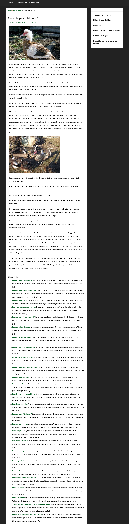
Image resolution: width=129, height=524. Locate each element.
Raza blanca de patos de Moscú (24, 347)
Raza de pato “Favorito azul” (22, 280)
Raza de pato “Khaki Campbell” (23, 317)
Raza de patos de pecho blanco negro (26, 367)
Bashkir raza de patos (20, 384)
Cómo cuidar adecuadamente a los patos (27, 514)
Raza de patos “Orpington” (22, 414)
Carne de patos (18, 431)
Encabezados (22, 3)
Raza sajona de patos (20, 424)
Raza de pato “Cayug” (20, 300)
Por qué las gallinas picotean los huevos (105, 42)
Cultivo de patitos (18, 498)
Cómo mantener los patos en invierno (26, 477)
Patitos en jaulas (18, 487)
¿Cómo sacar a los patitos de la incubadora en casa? (31, 504)
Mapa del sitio (34, 3)
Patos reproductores (20, 461)
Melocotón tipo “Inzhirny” (102, 20)
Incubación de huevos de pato (23, 357)
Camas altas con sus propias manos (106, 30)
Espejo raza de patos (20, 451)
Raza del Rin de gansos (101, 36)
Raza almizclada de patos (21, 337)
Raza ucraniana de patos (21, 327)
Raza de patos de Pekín (21, 377)
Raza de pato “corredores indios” (24, 290)
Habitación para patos (20, 441)
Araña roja (97, 25)
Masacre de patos (18, 471)
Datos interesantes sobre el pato (24, 307)
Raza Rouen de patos (20, 404)
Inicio (11, 3)
